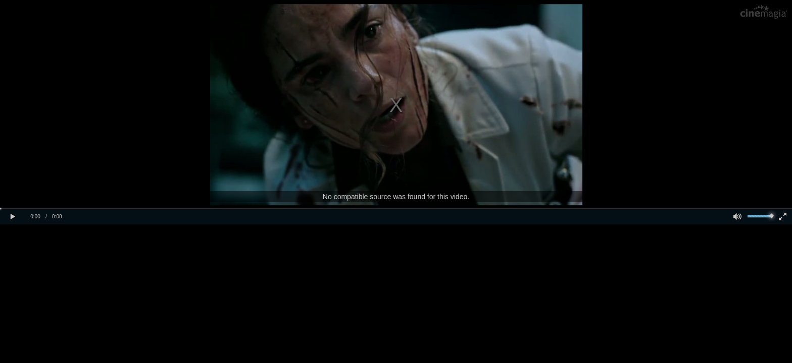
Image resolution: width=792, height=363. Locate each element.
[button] (12, 216)
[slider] (760, 216)
